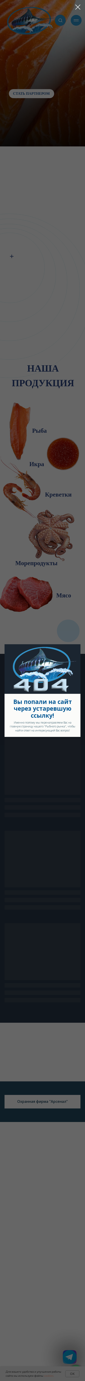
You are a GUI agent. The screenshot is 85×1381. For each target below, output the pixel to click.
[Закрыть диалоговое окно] (78, 7)
